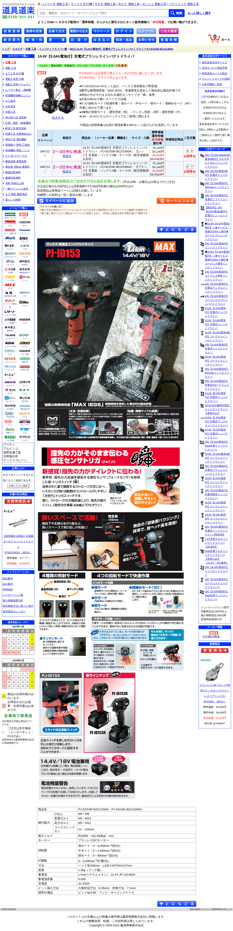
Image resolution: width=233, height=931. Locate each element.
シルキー (25, 306)
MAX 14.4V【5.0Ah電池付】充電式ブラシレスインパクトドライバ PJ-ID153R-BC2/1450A (121, 49)
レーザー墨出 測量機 (17, 90)
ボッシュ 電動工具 (154, 4)
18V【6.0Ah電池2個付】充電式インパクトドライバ (216, 175)
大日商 (10, 272)
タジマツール (10, 338)
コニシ (10, 425)
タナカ (10, 393)
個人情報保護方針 (13, 600)
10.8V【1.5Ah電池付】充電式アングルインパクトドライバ (216, 421)
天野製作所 (18, 457)
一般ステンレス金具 (15, 188)
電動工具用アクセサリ (17, 84)
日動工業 (25, 362)
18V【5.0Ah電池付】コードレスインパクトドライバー (217, 583)
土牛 (24, 296)
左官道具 (9, 106)
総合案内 (8, 578)
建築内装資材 (12, 172)
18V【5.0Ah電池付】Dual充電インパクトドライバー (217, 445)
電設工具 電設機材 (14, 139)
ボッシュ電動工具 (10, 233)
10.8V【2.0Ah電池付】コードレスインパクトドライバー (216, 506)
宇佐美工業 (10, 417)
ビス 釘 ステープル (15, 155)
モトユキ (10, 249)
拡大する (58, 116)
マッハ (10, 241)
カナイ (25, 393)
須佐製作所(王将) (10, 296)
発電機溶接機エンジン (17, 95)
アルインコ (10, 370)
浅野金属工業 (25, 409)
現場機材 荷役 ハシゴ (16, 150)
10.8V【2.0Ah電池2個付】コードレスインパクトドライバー (217, 457)
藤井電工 (10, 331)
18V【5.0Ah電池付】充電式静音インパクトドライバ (217, 494)
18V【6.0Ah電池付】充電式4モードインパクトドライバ (217, 385)
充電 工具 (30, 49)
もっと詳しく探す (199, 13)
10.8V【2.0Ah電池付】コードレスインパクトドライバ (216, 482)
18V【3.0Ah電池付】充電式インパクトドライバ (217, 348)
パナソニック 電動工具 (184, 4)
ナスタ (25, 417)
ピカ (10, 378)
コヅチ (25, 323)
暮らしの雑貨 (12, 199)
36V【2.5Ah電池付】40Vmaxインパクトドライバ (217, 187)
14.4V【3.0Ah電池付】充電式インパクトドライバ (216, 433)
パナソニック (25, 233)
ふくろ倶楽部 (10, 323)
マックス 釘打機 (81, 4)
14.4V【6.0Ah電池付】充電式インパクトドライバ (216, 397)
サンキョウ (10, 385)
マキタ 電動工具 (105, 4)
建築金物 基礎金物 (14, 161)
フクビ (25, 432)
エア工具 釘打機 (13, 73)
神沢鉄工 (25, 265)
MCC (10, 288)
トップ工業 (10, 280)
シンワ (25, 338)
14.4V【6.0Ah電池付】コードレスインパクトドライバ (216, 360)
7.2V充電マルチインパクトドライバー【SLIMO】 (216, 542)
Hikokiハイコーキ (10, 218)
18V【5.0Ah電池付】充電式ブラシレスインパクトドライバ (217, 470)
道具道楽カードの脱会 (213, 73)
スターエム (10, 265)
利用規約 (8, 589)
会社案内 (8, 584)
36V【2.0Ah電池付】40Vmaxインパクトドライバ (217, 372)
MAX (24, 218)
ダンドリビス (25, 425)
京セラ (25, 225)
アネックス (25, 241)
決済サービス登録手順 (213, 67)
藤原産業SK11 (25, 272)
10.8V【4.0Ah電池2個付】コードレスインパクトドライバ (217, 336)
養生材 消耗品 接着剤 (16, 166)
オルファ (25, 346)
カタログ (17, 49)
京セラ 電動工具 (129, 4)
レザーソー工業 (10, 315)
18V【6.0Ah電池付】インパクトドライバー (217, 571)
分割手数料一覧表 (211, 84)
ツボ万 (25, 249)
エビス (10, 354)
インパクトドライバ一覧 (53, 49)
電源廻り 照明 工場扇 (16, 144)
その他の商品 (211, 636)
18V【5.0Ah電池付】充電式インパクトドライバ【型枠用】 (217, 530)
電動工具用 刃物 (13, 79)
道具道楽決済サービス (213, 62)
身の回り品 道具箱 (14, 117)
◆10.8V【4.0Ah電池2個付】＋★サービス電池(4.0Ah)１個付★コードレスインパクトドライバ (217, 231)
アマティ (18, 445)
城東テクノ (10, 432)
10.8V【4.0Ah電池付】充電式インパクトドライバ (216, 324)
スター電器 (25, 354)
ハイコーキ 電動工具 (54, 4)
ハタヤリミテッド (10, 362)
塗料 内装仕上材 (13, 183)
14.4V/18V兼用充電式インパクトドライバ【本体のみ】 (217, 409)
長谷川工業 (25, 370)
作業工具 (9, 111)
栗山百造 (25, 401)
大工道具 (9, 101)
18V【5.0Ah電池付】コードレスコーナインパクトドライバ (217, 300)
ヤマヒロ (25, 440)
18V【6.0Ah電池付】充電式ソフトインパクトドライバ (217, 199)
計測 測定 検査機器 (17, 122)
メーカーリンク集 (13, 595)
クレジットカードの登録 (215, 78)
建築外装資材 (12, 177)
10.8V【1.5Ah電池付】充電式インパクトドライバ (216, 312)
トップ (5, 49)
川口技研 (10, 409)
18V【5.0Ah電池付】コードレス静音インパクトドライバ (217, 275)
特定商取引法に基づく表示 (18, 605)
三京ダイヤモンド (10, 257)
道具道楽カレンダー (14, 611)
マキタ (10, 225)
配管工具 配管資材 (14, 128)
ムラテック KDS (10, 346)
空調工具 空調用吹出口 (17, 133)
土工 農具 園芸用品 (15, 194)
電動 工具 (9, 68)
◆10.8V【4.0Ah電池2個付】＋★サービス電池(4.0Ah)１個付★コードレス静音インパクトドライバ (217, 259)
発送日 (67, 155)
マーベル (25, 280)
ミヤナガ (25, 257)
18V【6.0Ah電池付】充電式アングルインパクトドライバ (217, 287)
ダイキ (25, 385)
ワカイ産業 (10, 440)
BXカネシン (10, 401)
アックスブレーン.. (18, 460)
